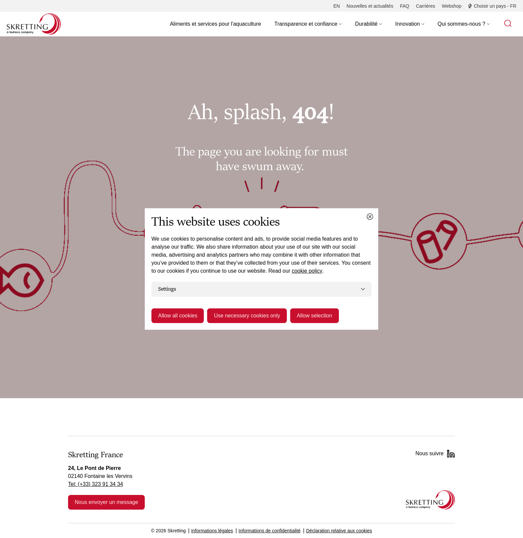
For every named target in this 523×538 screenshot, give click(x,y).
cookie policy (307, 271)
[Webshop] (452, 6)
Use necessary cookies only (247, 315)
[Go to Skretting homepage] (33, 24)
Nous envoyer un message (106, 502)
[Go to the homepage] (430, 500)
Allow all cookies (177, 315)
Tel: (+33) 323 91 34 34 (95, 484)
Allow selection (314, 315)
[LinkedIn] (451, 454)
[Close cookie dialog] (370, 217)
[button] (308, 24)
